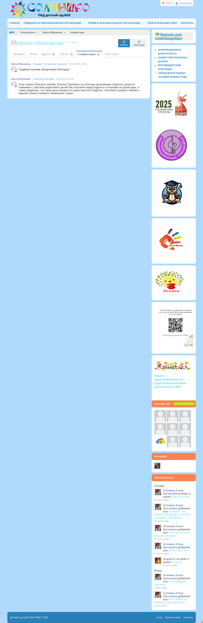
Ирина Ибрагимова (21, 64)
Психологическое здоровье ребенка (172, 534)
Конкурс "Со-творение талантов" (50, 64)
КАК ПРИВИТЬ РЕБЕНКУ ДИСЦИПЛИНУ (170, 601)
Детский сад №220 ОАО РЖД (25, 617)
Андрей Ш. (169, 558)
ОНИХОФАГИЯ (178, 550)
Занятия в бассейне (44, 79)
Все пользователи (184, 403)
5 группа (176, 562)
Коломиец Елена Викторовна (173, 492)
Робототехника (180, 496)
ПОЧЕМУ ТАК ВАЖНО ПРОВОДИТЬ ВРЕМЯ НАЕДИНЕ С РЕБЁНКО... (172, 514)
